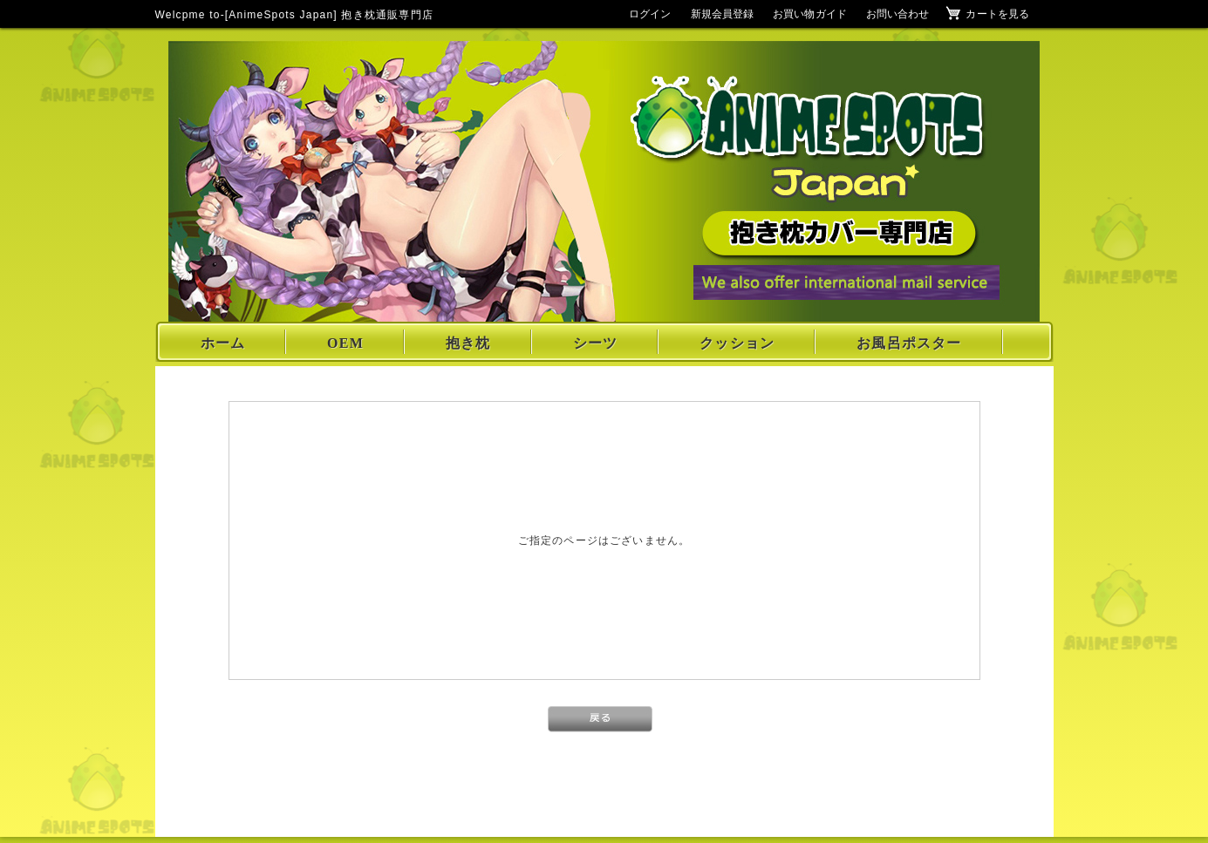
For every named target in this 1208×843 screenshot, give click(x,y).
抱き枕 (468, 343)
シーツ (595, 343)
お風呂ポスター (909, 343)
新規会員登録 (722, 14)
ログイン (650, 14)
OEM (345, 343)
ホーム (223, 343)
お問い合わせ (898, 14)
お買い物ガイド (810, 14)
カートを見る (997, 14)
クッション (737, 343)
